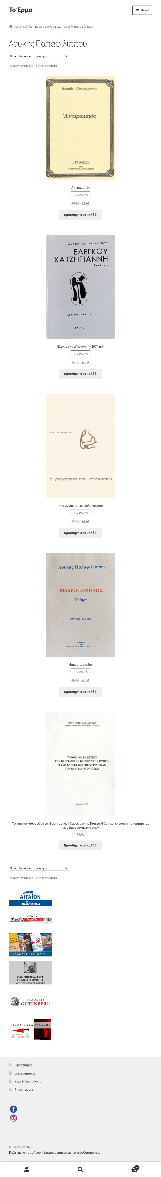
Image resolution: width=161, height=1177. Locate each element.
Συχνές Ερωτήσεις (28, 1081)
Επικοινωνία (24, 1089)
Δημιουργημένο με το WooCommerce (71, 1152)
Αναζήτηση (80, 1169)
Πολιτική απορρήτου (25, 1152)
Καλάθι (123, 1166)
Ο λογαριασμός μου (27, 1169)
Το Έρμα (20, 9)
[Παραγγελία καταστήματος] (38, 56)
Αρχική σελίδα (23, 26)
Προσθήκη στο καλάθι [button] (80, 214)
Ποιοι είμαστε (25, 1073)
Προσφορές (23, 1065)
